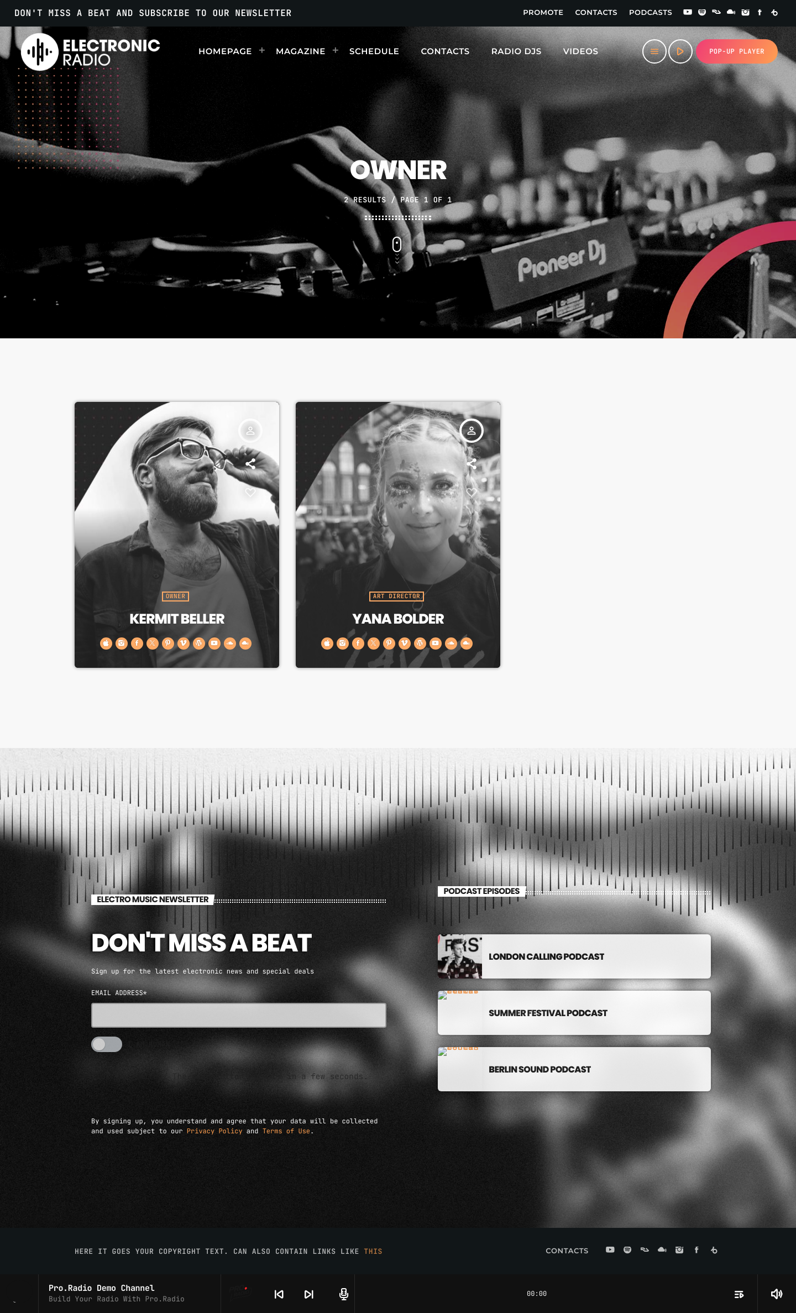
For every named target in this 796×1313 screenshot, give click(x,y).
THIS (373, 1250)
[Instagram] (745, 13)
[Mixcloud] (731, 13)
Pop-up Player (736, 51)
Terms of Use (286, 1130)
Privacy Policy (215, 1130)
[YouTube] (687, 13)
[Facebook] (760, 13)
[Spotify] (702, 13)
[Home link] (90, 51)
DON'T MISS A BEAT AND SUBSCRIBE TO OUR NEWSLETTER (153, 13)
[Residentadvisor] (716, 13)
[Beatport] (774, 13)
